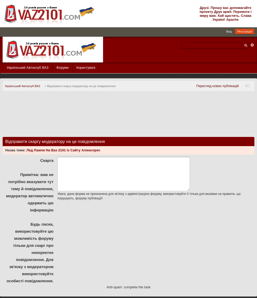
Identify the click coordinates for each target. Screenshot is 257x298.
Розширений (252, 45)
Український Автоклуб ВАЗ (28, 68)
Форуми (62, 68)
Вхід (229, 31)
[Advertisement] (128, 116)
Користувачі (86, 68)
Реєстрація (244, 31)
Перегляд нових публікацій (217, 86)
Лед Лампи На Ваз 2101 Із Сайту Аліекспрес (63, 150)
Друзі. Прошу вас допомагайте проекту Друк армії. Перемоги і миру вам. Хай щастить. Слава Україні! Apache (225, 14)
